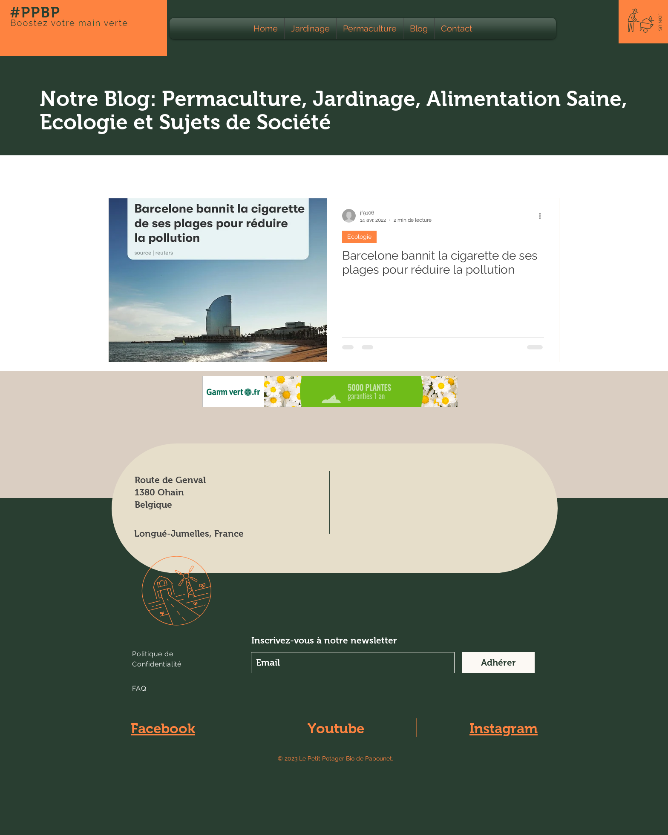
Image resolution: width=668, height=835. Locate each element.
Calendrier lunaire (390, 172)
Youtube (336, 728)
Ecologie (184, 172)
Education (488, 172)
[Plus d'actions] (543, 216)
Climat (445, 172)
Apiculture (328, 172)
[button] (660, 22)
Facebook (163, 728)
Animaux (281, 172)
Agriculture (232, 172)
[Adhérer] (498, 662)
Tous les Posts (130, 172)
